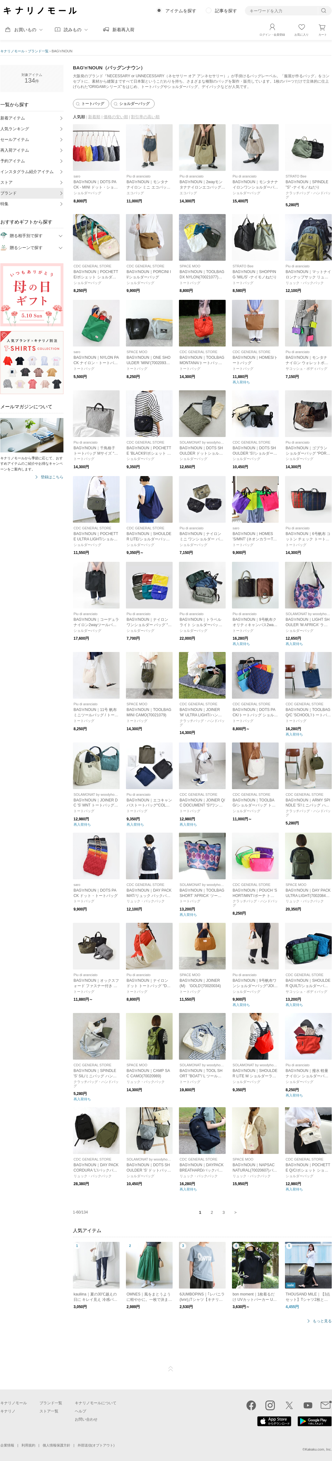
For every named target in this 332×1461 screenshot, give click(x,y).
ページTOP (170, 1369)
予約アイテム (12, 161)
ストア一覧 (48, 1411)
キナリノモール (12, 51)
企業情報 (7, 1445)
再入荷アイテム (14, 150)
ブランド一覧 (38, 51)
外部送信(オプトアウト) (96, 1445)
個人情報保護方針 (56, 1445)
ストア (6, 182)
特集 (4, 203)
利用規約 (28, 1445)
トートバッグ (89, 104)
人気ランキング (14, 128)
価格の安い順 (116, 116)
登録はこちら (52, 477)
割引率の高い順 (145, 116)
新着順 (94, 116)
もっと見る (322, 1321)
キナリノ (7, 1411)
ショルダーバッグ (131, 104)
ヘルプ (80, 1411)
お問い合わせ (86, 1419)
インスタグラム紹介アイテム (27, 171)
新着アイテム (12, 118)
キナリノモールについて (95, 1403)
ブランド (8, 193)
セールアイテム (14, 139)
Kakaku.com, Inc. (318, 1449)
